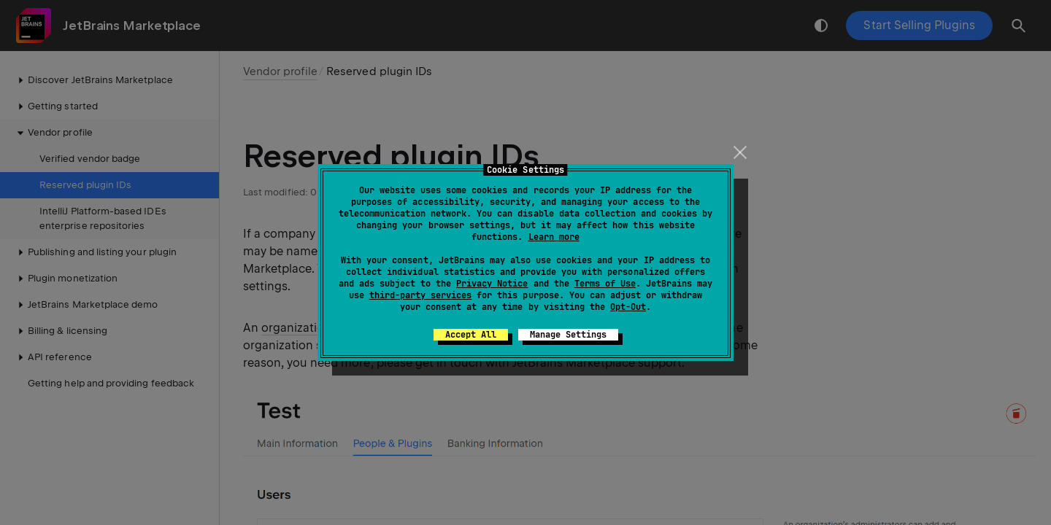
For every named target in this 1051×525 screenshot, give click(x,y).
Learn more (554, 237)
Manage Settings (568, 335)
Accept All (470, 335)
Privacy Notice (492, 283)
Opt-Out (628, 307)
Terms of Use (605, 283)
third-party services (420, 295)
